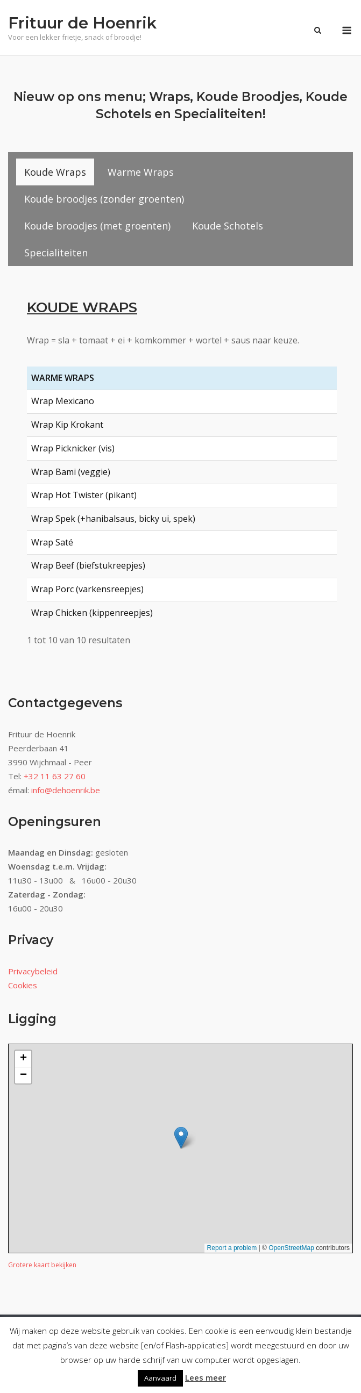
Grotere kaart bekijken (42, 1264)
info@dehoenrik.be (65, 790)
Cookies (22, 985)
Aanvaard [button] (160, 1378)
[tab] (55, 172)
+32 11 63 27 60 (55, 776)
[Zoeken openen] (317, 31)
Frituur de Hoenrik (82, 22)
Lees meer (205, 1377)
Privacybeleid (33, 971)
